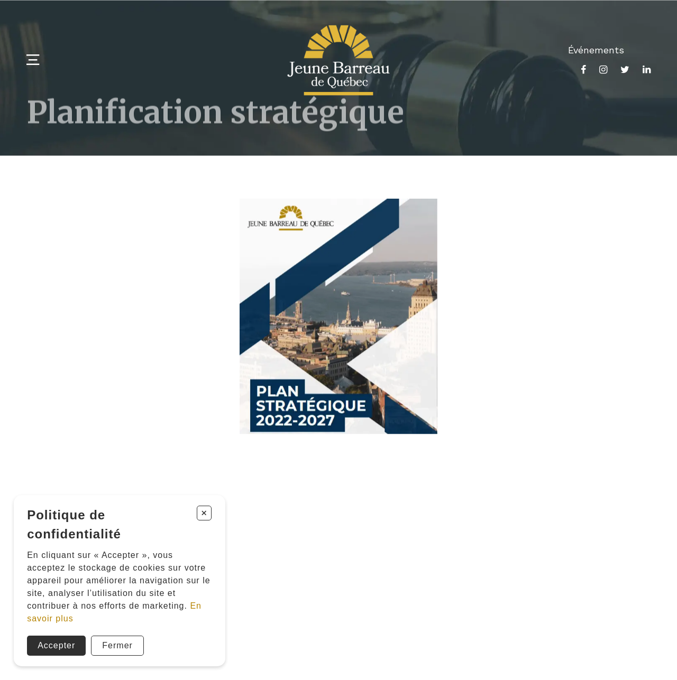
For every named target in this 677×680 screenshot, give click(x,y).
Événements (596, 49)
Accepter (56, 645)
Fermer (117, 645)
